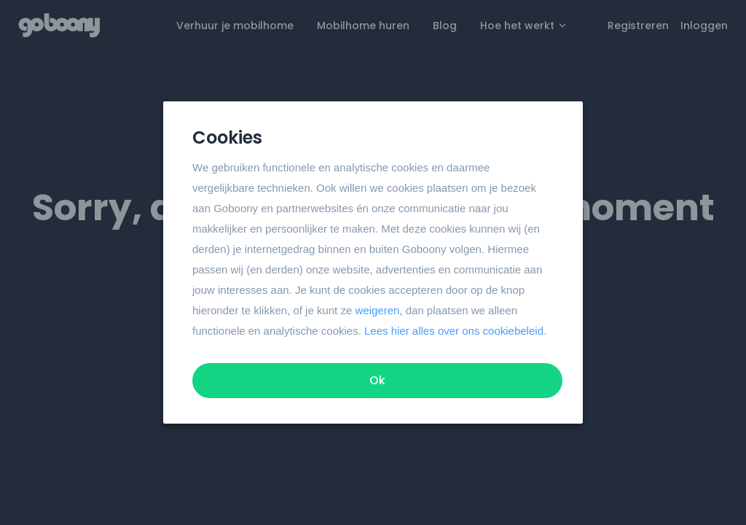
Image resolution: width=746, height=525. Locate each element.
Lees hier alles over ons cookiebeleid (453, 330)
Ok (377, 380)
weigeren (377, 310)
